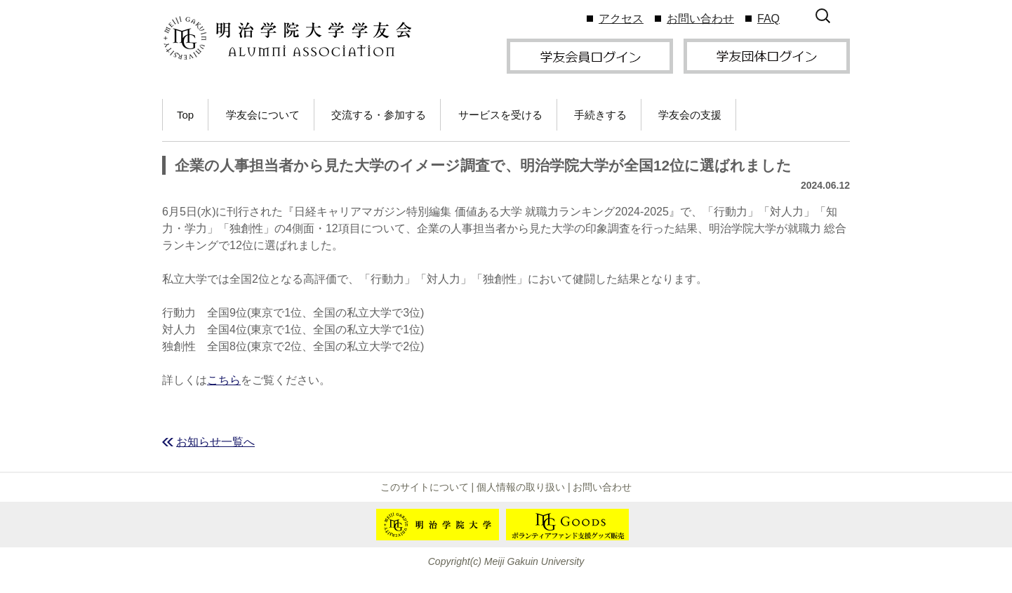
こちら (224, 380)
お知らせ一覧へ (215, 442)
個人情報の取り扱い (521, 487)
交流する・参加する (378, 115)
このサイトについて (424, 487)
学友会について (263, 115)
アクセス (621, 19)
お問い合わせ (700, 19)
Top (185, 115)
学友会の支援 (689, 115)
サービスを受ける (500, 115)
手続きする (600, 115)
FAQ (768, 19)
